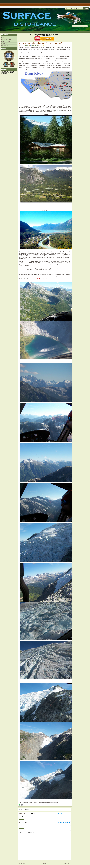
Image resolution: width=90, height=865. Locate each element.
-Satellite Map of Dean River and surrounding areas (47, 278)
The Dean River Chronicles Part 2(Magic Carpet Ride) (40, 43)
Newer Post (22, 863)
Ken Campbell (24, 813)
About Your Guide (6, 39)
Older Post (66, 863)
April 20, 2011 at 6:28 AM (64, 813)
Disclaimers (4, 45)
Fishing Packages (6, 41)
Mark (21, 823)
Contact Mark (5, 43)
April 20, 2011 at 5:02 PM (64, 822)
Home (2, 37)
